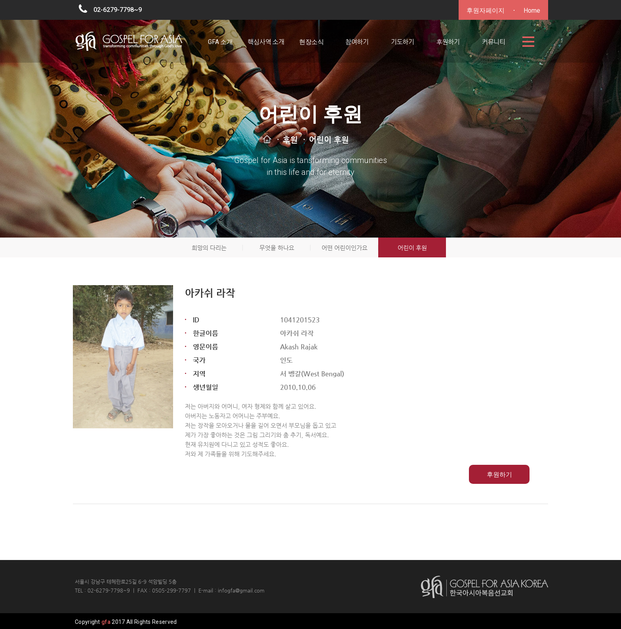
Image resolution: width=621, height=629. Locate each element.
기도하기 (402, 42)
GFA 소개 (220, 42)
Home (532, 10)
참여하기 (357, 42)
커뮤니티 (493, 42)
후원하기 (448, 42)
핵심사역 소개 (266, 42)
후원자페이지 (486, 10)
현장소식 (311, 42)
